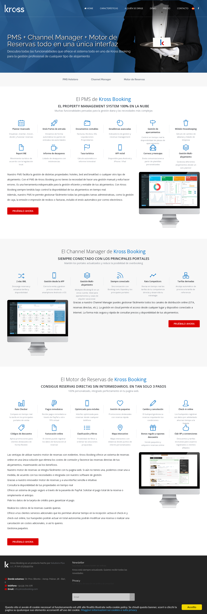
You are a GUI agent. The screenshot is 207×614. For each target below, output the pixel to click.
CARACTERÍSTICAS (109, 8)
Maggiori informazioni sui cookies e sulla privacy (109, 610)
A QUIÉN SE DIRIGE (134, 8)
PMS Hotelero (70, 79)
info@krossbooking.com (26, 589)
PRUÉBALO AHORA (22, 210)
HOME (88, 8)
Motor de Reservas (134, 79)
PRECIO (166, 8)
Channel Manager (101, 79)
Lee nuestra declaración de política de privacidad (93, 583)
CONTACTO (182, 8)
